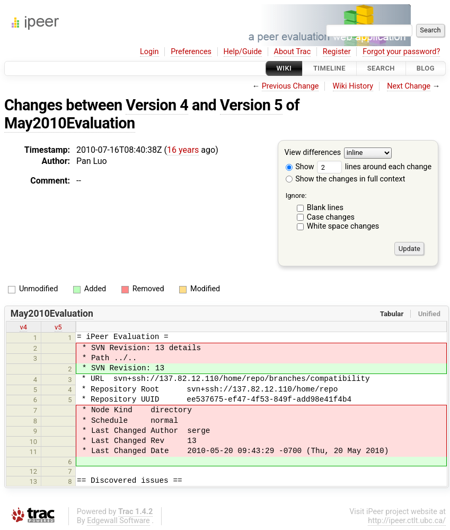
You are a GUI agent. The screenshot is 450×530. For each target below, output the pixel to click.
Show (300, 166)
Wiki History (353, 86)
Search (381, 68)
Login (149, 51)
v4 (23, 327)
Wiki (284, 68)
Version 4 (157, 105)
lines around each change (374, 166)
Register (337, 51)
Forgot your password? (401, 51)
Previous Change (290, 86)
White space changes (343, 226)
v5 (58, 327)
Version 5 (251, 105)
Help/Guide (243, 51)
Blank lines (325, 207)
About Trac (292, 51)
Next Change (408, 86)
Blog (426, 68)
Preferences (191, 51)
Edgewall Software (118, 520)
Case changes (331, 217)
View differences (313, 153)
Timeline (329, 68)
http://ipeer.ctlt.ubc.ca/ (407, 520)
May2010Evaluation (69, 123)
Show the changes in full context (345, 179)
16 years (183, 150)
